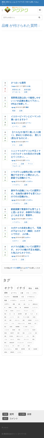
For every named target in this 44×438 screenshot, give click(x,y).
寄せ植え (11, 336)
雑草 (10, 320)
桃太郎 (34, 329)
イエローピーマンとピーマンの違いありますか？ (25, 118)
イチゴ (20, 288)
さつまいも (16, 92)
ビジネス (19, 352)
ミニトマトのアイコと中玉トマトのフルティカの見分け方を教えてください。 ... (25, 153)
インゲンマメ (35, 307)
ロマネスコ (29, 342)
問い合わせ (5, 427)
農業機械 (17, 326)
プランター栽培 (26, 317)
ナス (27, 142)
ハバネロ (30, 333)
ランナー (6, 323)
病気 (36, 288)
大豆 (35, 323)
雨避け (5, 333)
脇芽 (26, 313)
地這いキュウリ (20, 336)
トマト (28, 160)
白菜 (18, 345)
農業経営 (12, 352)
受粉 (5, 313)
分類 (36, 333)
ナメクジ (37, 320)
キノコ (32, 326)
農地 (5, 342)
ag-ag (13, 107)
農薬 (5, 317)
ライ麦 (5, 310)
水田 (5, 320)
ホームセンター (20, 342)
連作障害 (20, 313)
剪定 (19, 329)
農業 (14, 304)
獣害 (18, 333)
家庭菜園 (27, 89)
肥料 (6, 293)
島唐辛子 (12, 333)
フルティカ (16, 166)
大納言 (11, 326)
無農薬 (10, 307)
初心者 (11, 310)
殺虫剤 (29, 323)
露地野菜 (23, 349)
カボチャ (28, 237)
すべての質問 (15, 268)
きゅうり (12, 339)
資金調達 (35, 349)
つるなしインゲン (21, 323)
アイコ (30, 164)
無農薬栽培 (26, 307)
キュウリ (7, 297)
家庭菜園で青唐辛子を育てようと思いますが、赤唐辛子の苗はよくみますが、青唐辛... (25, 212)
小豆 (22, 297)
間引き (18, 339)
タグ (27, 268)
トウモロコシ (31, 297)
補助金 (5, 352)
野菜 (33, 339)
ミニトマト (12, 317)
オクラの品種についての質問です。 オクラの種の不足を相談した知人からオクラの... (26, 249)
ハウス (12, 323)
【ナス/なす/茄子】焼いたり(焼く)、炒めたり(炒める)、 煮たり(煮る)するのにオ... (26, 135)
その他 (28, 86)
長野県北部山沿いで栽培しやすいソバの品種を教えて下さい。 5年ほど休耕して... (25, 100)
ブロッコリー (26, 339)
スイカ (30, 300)
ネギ (13, 345)
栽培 (29, 345)
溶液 (29, 349)
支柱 (18, 317)
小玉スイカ (17, 320)
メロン (27, 336)
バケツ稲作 (25, 326)
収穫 (19, 304)
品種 (25, 92)
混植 (5, 336)
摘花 (24, 333)
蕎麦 (27, 107)
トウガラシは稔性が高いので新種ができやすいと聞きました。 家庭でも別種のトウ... (25, 174)
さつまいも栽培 (18, 82)
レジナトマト (26, 329)
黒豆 (5, 326)
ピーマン (28, 123)
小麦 (21, 293)
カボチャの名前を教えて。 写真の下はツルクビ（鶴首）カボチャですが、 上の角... (26, 230)
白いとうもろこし (8, 349)
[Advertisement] (22, 55)
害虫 (30, 288)
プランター (26, 310)
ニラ (24, 345)
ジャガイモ (6, 329)
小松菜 (34, 317)
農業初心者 (16, 89)
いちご (33, 310)
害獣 (33, 336)
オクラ (27, 256)
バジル (5, 339)
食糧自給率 (12, 342)
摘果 (24, 320)
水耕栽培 (30, 320)
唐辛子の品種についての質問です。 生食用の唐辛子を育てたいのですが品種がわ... (26, 193)
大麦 (24, 304)
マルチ (31, 313)
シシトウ (22, 300)
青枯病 (13, 329)
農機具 (16, 349)
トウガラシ (29, 181)
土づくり (18, 310)
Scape (13, 86)
